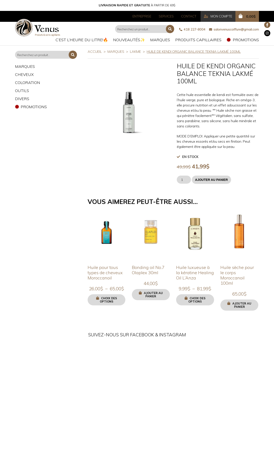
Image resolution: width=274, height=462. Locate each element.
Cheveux (24, 74)
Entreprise (142, 16)
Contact (188, 16)
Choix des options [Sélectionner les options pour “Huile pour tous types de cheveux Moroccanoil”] (108, 299)
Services (166, 16)
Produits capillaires (198, 39)
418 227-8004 (192, 29)
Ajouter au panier (211, 179)
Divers (22, 98)
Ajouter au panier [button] (153, 294)
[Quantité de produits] (184, 180)
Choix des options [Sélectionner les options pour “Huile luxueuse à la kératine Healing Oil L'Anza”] (197, 299)
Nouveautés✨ (129, 39)
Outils (22, 90)
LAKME (135, 51)
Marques (160, 39)
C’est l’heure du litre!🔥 (82, 39)
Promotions (243, 39)
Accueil (95, 51)
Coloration (27, 82)
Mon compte (218, 16)
